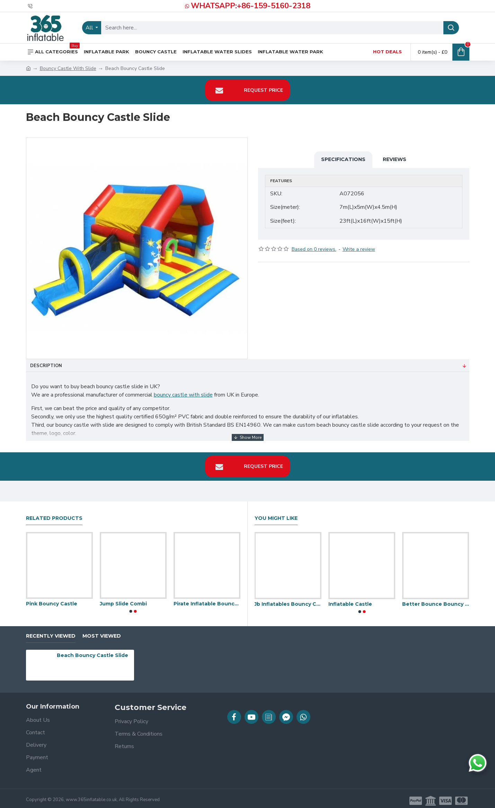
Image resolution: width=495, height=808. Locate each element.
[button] (131, 607)
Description (46, 366)
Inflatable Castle (350, 599)
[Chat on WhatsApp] (477, 763)
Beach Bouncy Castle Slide (92, 651)
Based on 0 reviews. (314, 244)
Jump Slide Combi (123, 599)
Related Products (54, 514)
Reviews (394, 159)
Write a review (359, 244)
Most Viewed (101, 631)
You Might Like (276, 514)
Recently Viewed (51, 631)
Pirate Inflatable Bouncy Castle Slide (207, 599)
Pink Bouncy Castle (51, 599)
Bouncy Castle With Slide (68, 68)
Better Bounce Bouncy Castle (435, 599)
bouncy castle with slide (183, 395)
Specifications (343, 159)
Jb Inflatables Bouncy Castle (287, 599)
